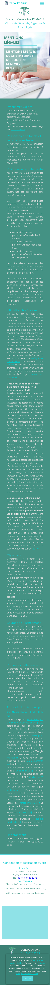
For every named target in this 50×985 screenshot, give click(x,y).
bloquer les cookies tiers (27, 973)
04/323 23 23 (33, 953)
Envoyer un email (25, 881)
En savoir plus (35, 735)
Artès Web (25, 868)
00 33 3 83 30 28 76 (27, 878)
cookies (10, 364)
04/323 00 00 (20, 3)
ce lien (36, 549)
